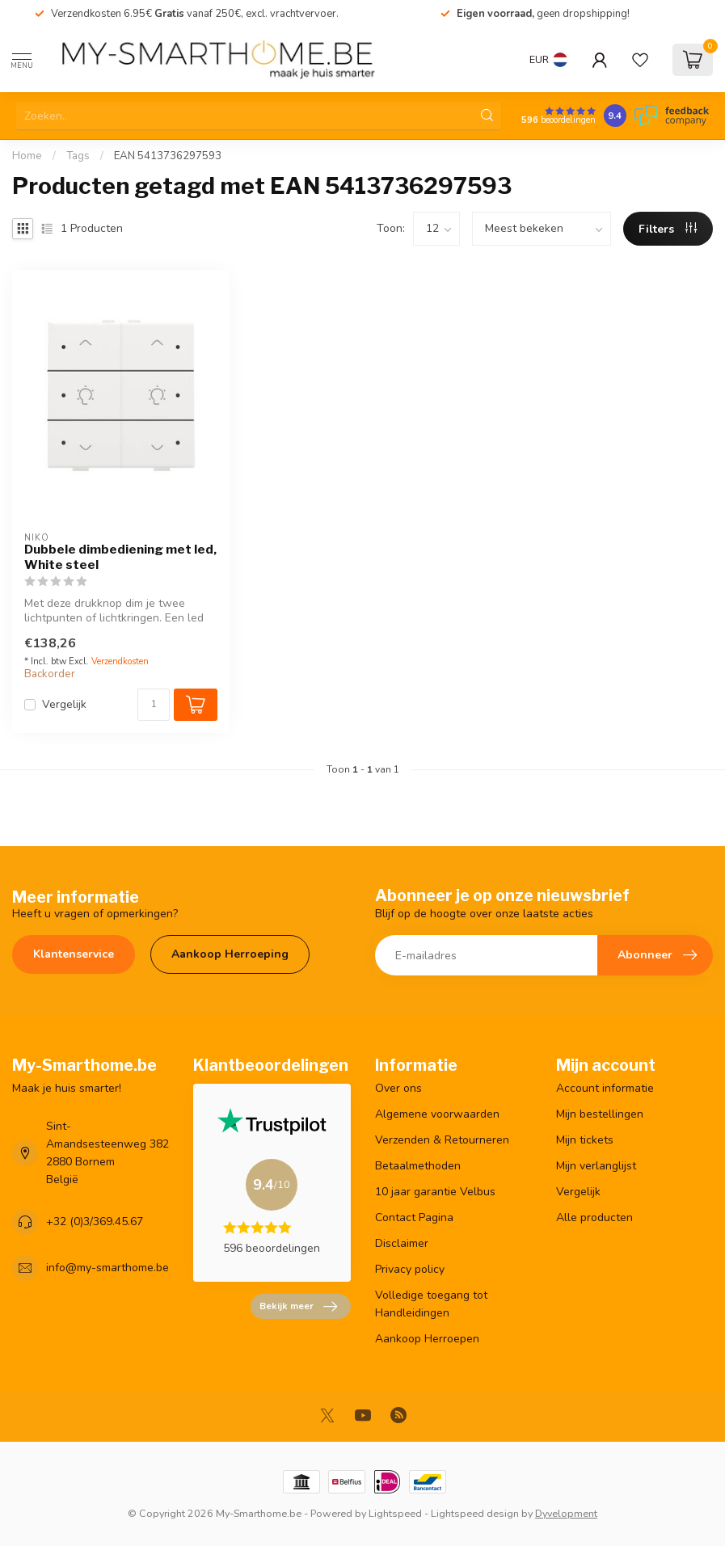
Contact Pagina (414, 1217)
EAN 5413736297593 (167, 156)
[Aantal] (153, 705)
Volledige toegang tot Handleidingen (431, 1304)
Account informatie (605, 1088)
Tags (78, 156)
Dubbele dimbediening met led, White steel (120, 556)
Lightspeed (395, 1513)
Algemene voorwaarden (437, 1114)
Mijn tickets (584, 1140)
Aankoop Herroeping (230, 954)
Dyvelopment (566, 1513)
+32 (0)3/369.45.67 (94, 1221)
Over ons (398, 1088)
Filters (668, 229)
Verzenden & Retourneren (442, 1140)
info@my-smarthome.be (107, 1267)
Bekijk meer (298, 1307)
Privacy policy (410, 1269)
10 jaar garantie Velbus (435, 1191)
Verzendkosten (120, 661)
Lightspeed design (475, 1513)
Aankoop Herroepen (427, 1338)
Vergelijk (64, 704)
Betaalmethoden (418, 1165)
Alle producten (594, 1217)
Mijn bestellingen (599, 1114)
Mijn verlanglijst (596, 1165)
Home (27, 156)
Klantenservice (73, 954)
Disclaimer (401, 1243)
